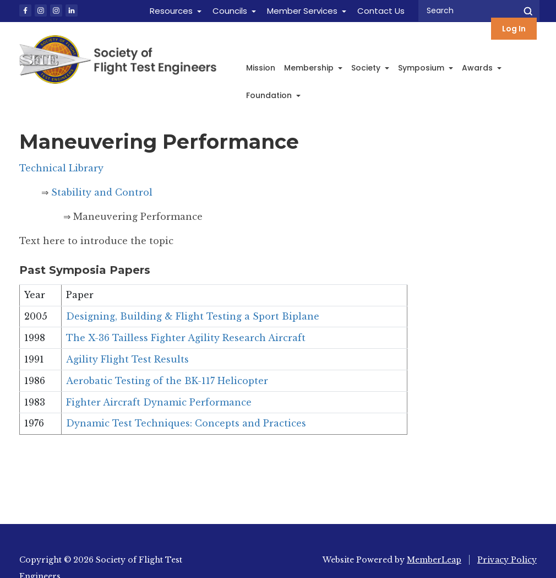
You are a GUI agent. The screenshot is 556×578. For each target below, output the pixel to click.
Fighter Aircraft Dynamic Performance (159, 402)
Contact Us (381, 11)
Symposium (425, 67)
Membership (313, 67)
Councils (229, 11)
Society (370, 67)
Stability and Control (100, 192)
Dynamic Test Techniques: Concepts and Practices (186, 423)
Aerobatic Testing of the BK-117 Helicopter (167, 380)
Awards (482, 67)
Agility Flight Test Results (127, 359)
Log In (514, 28)
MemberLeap (434, 560)
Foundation (273, 95)
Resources (171, 11)
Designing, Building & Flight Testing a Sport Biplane (192, 316)
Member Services (302, 11)
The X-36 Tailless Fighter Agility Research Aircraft (186, 337)
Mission (260, 67)
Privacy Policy (507, 560)
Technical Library (61, 168)
